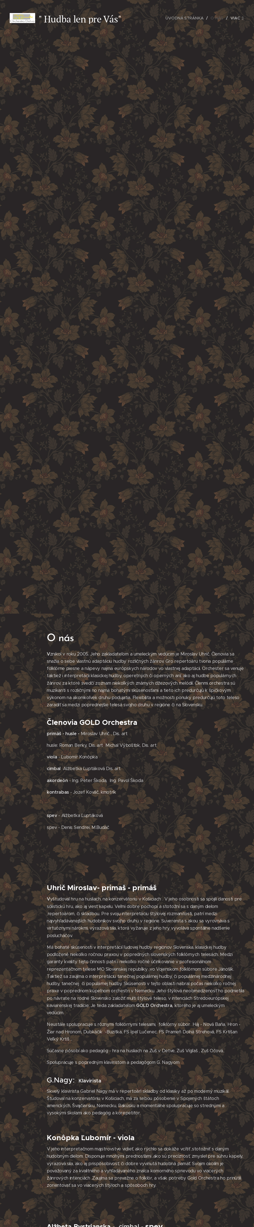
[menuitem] (186, 18)
